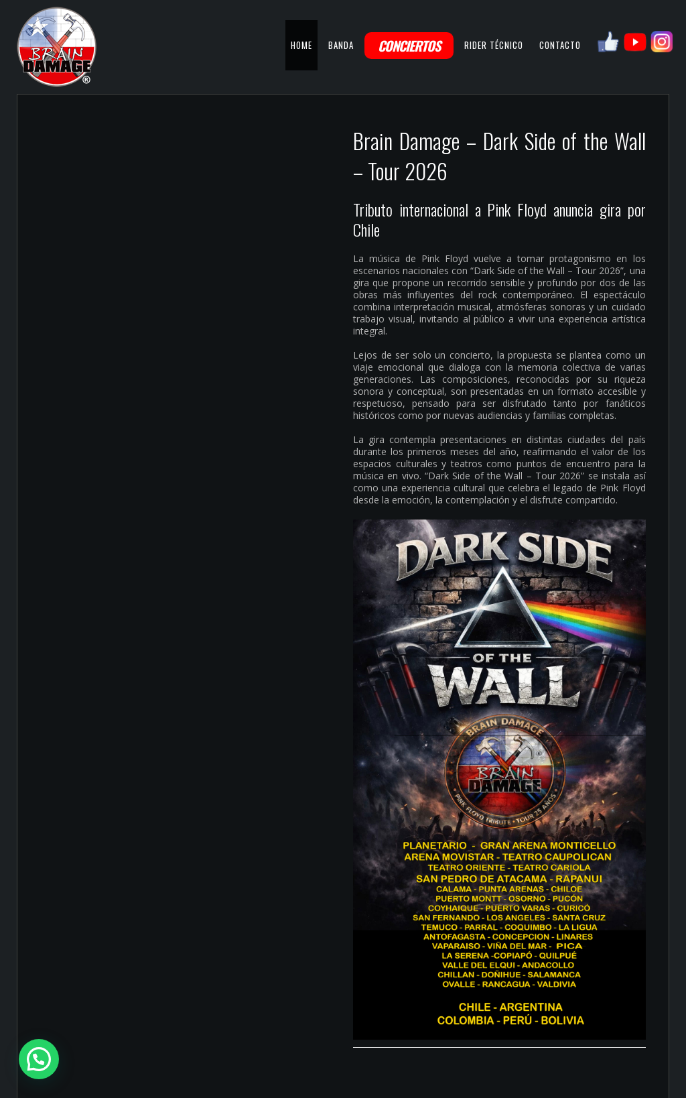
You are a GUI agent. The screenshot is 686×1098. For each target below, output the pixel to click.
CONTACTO (560, 45)
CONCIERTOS (409, 46)
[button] (39, 1059)
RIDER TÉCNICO (493, 45)
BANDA (341, 45)
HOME (301, 45)
